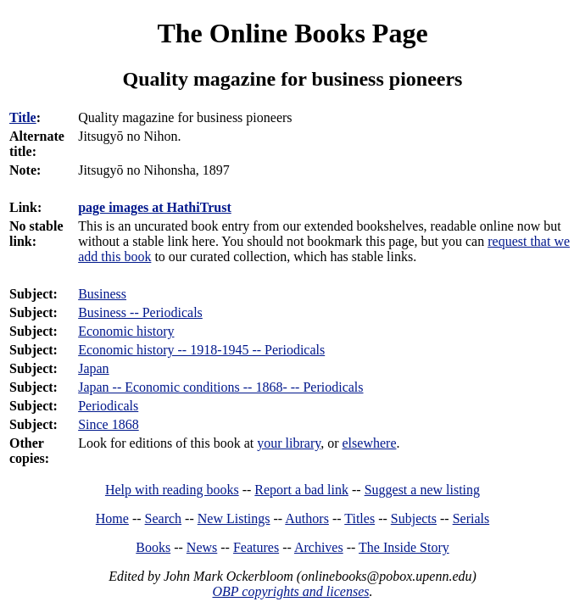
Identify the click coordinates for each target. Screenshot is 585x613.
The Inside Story (404, 547)
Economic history (126, 331)
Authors (307, 518)
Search (163, 518)
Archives (318, 547)
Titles (359, 518)
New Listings (234, 518)
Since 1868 (108, 424)
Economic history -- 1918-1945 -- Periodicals (201, 350)
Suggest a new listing (422, 489)
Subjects (414, 518)
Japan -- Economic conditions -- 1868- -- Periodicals (220, 387)
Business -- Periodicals (140, 312)
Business (102, 294)
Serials (471, 518)
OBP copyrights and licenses (290, 591)
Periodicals (108, 405)
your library (288, 443)
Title (22, 117)
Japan (93, 368)
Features (256, 547)
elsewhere (370, 443)
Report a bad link (301, 489)
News (202, 547)
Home (112, 518)
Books (153, 547)
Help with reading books (172, 489)
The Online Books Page (292, 33)
